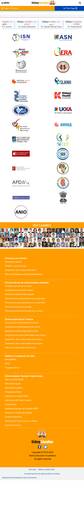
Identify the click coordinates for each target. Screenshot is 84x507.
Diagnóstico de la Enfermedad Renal (20, 297)
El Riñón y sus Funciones (15, 293)
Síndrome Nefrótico (13, 444)
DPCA (7, 390)
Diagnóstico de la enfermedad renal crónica (23, 366)
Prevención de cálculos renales (18, 334)
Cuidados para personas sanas (18, 313)
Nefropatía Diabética (14, 415)
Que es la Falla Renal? (14, 406)
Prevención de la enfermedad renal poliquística (25, 325)
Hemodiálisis (10, 386)
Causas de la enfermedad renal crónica (22, 349)
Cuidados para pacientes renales (19, 317)
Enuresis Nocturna (13, 452)
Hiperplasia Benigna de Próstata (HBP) (21, 435)
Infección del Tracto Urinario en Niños (21, 448)
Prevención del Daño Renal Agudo (19, 321)
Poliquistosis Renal (13, 419)
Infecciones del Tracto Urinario (18, 427)
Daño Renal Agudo (13, 410)
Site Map (32, 496)
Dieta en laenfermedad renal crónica (20, 374)
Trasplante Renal (12, 394)
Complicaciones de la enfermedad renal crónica (25, 362)
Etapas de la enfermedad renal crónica (21, 358)
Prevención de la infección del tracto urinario (24, 338)
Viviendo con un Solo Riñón (16, 423)
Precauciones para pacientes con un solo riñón (25, 329)
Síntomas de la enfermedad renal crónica (22, 354)
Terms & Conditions (46, 496)
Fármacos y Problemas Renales (18, 439)
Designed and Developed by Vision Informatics (19, 504)
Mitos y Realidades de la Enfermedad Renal (23, 301)
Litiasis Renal (10, 431)
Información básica (13, 289)
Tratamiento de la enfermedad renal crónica (24, 370)
